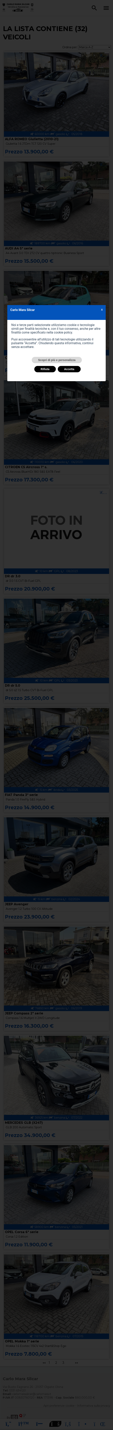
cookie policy (63, 332)
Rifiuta (45, 369)
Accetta (69, 369)
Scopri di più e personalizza (57, 360)
